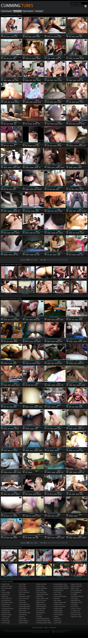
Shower (74, 210)
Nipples (81, 494)
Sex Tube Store (7, 588)
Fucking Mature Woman (61, 588)
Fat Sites (39, 616)
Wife (84, 145)
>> (66, 259)
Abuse (45, 627)
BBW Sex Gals (41, 604)
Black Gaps (22, 610)
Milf (60, 58)
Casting (75, 363)
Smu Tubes (22, 602)
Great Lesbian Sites (60, 596)
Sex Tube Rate (24, 598)
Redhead (59, 101)
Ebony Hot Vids (41, 584)
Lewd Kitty (57, 618)
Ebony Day (22, 618)
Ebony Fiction (23, 622)
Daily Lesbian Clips (42, 598)
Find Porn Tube (76, 614)
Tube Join (22, 600)
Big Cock (34, 145)
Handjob (33, 36)
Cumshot (56, 123)
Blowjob (8, 36)
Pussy (14, 254)
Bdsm (51, 254)
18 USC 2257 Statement (37, 627)
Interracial (12, 36)
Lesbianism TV (58, 604)
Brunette (55, 36)
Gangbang (57, 450)
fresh (31, 259)
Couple (37, 537)
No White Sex (6, 600)
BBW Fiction (40, 602)
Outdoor (16, 80)
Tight (17, 254)
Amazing (14, 167)
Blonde (14, 58)
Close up (53, 167)
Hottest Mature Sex (60, 602)
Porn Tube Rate (24, 592)
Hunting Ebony (41, 608)
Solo (39, 123)
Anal (70, 36)
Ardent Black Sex (24, 606)
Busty (15, 123)
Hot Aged (57, 598)
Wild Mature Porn (76, 602)
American (80, 341)
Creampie (75, 145)
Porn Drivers (40, 610)
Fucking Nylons (58, 590)
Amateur (48, 36)
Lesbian (48, 58)
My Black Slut (41, 612)
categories (23, 259)
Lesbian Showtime (59, 606)
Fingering (60, 80)
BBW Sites (40, 596)
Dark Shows (23, 614)
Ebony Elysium (24, 620)
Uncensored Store (7, 608)
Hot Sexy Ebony (42, 592)
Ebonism (22, 616)
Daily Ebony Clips (24, 612)
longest (35, 259)
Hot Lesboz (57, 600)
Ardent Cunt (5, 594)
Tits (14, 145)
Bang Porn (5, 596)
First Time (10, 363)
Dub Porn (22, 594)
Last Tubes (5, 618)
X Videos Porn (75, 610)
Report (3, 32)
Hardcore (38, 36)
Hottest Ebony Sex (42, 594)
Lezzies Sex (57, 620)
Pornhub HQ (6, 612)
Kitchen (57, 58)
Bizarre (81, 450)
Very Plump (74, 598)
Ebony (11, 58)
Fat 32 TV (40, 614)
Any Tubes (22, 584)
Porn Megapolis (76, 592)
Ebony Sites (40, 590)
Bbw (52, 36)
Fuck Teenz (57, 592)
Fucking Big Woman (43, 618)
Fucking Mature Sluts (60, 584)
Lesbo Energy (58, 610)
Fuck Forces (6, 606)
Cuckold (12, 101)
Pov (39, 167)
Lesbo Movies (58, 612)
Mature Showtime (76, 586)
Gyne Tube (22, 588)
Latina (9, 101)
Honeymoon (84, 210)
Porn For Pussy (76, 608)
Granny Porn (58, 594)
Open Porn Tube (76, 616)
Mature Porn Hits (76, 584)
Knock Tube (23, 590)
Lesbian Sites (58, 608)
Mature (55, 101)
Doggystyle (35, 123)
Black (16, 36)
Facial (81, 36)
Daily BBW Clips (24, 608)
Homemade (14, 210)
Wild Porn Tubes (7, 586)
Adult (3, 590)
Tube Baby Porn (24, 604)
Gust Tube (22, 586)
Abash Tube (5, 584)
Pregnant (19, 472)
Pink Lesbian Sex (76, 590)
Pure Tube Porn (7, 598)
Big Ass (36, 428)
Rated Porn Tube (24, 596)
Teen (82, 80)
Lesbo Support (58, 614)
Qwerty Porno (6, 604)
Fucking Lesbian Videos (44, 622)
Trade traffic (52, 627)
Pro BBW (74, 594)
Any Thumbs (6, 622)
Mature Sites (75, 588)
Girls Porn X (75, 606)
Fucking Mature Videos (61, 586)
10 (63, 259)
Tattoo (38, 254)
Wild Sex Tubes (7, 614)
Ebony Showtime (42, 588)
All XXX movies (41, 600)
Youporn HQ (6, 616)
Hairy (11, 515)
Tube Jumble (6, 592)
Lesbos (56, 616)
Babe (5, 36)
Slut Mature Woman (77, 596)
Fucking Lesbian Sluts (43, 620)
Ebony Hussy (41, 586)
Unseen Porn (6, 610)
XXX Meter (74, 604)
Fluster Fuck (6, 620)
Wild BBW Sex (75, 600)
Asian (5, 58)
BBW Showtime (41, 606)
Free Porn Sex (75, 612)
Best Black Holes (7, 602)
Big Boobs (17, 101)
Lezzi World (57, 622)
